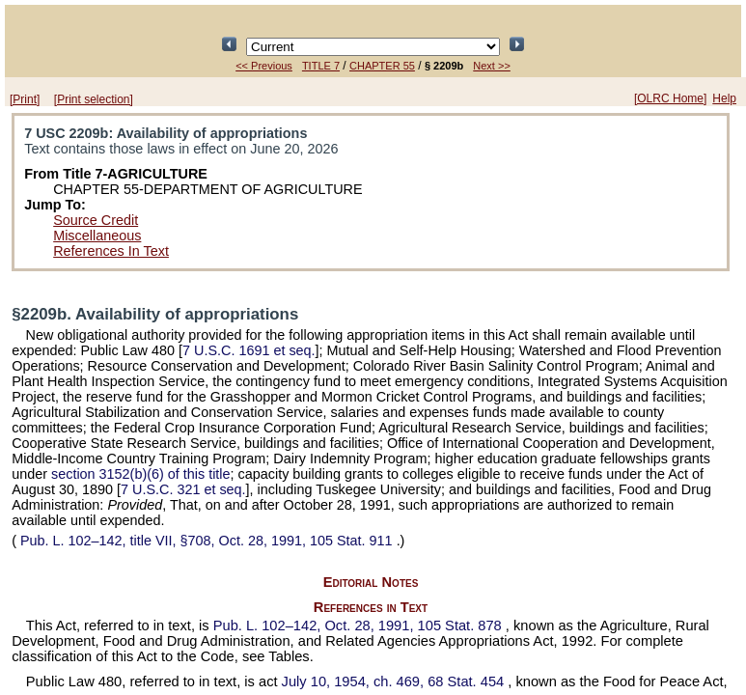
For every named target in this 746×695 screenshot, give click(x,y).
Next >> (492, 65)
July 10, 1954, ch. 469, (395, 681)
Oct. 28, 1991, (359, 625)
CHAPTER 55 (382, 65)
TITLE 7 (321, 65)
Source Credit (95, 220)
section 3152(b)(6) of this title (141, 474)
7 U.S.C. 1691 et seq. (249, 350)
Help (724, 98)
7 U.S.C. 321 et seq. (183, 489)
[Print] (25, 99)
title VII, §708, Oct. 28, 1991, (206, 540)
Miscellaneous (97, 235)
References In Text (111, 251)
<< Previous (263, 65)
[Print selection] (93, 99)
